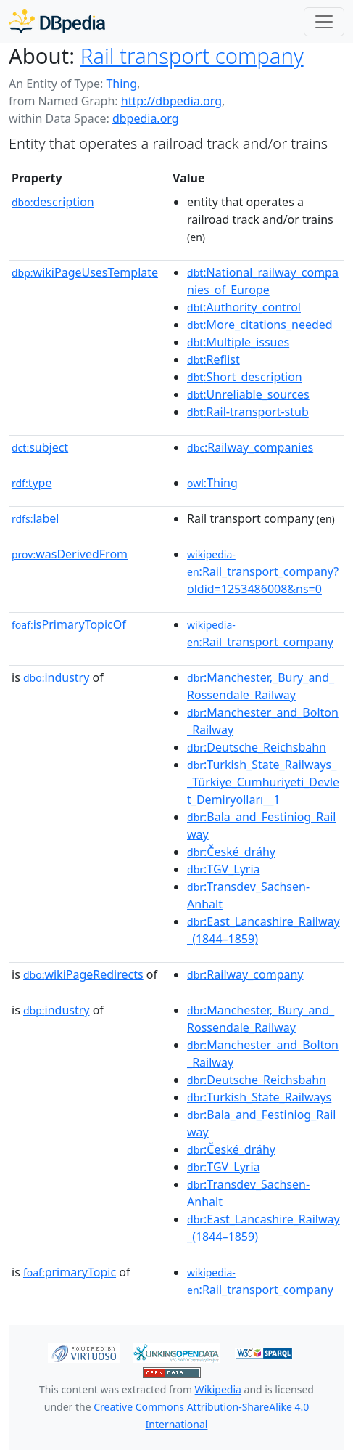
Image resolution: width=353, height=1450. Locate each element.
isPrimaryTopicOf (69, 624)
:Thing (212, 483)
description (53, 202)
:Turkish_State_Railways (259, 1097)
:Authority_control (244, 307)
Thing (121, 83)
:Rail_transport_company (260, 634)
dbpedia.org (145, 118)
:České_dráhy (231, 852)
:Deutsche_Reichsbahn (256, 747)
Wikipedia (218, 1389)
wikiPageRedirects (83, 974)
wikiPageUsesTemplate (85, 272)
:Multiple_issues (238, 342)
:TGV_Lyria (223, 869)
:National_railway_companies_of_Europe (263, 281)
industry (56, 677)
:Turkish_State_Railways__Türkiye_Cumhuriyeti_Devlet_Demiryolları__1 (263, 782)
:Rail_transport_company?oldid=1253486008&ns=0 (263, 572)
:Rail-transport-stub (248, 412)
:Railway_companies (250, 447)
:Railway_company (245, 974)
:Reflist (213, 359)
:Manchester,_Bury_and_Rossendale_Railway (260, 686)
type (32, 483)
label (35, 518)
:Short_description (244, 377)
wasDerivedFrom (70, 554)
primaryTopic (69, 1272)
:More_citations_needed (260, 325)
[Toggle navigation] (324, 21)
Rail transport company (192, 55)
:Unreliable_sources (248, 394)
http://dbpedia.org (171, 101)
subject (40, 447)
